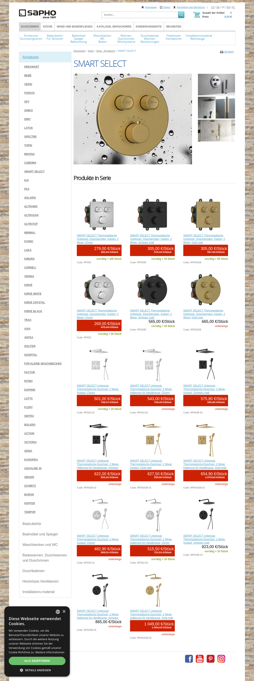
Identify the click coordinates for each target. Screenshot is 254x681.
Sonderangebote (149, 26)
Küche (47, 26)
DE (223, 7)
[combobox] (58, 612)
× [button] (63, 611)
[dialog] (37, 641)
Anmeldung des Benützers (191, 7)
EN (228, 7)
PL (233, 7)
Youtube (200, 659)
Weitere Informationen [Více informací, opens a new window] (50, 652)
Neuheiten (173, 26)
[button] (37, 670)
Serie (91, 51)
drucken (229, 51)
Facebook (189, 659)
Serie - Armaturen (105, 51)
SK (218, 7)
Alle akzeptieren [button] (37, 661)
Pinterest (211, 659)
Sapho (166, 7)
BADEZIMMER (30, 26)
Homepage (151, 7)
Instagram (221, 659)
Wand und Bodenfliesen (74, 26)
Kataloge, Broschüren (114, 26)
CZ (213, 7)
